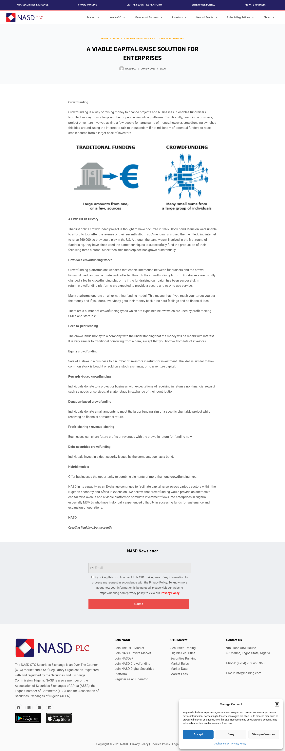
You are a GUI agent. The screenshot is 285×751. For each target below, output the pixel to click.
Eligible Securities (182, 653)
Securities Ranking (183, 658)
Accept (198, 734)
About (270, 17)
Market (94, 17)
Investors (180, 17)
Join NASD (117, 17)
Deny (231, 734)
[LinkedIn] (50, 707)
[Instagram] (39, 707)
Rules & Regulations (241, 17)
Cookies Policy (221, 743)
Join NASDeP (124, 658)
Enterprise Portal (203, 4)
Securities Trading (183, 648)
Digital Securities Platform (144, 4)
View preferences (263, 734)
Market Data (179, 669)
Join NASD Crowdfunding (132, 663)
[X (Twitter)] (29, 707)
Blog (163, 68)
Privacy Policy (238, 743)
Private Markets (255, 4)
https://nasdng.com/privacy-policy (122, 593)
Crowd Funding (87, 4)
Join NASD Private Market (133, 653)
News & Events (207, 17)
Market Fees (179, 674)
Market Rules (179, 663)
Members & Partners (149, 17)
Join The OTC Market (129, 648)
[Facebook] (18, 707)
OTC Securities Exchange (32, 4)
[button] (277, 704)
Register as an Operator (131, 679)
